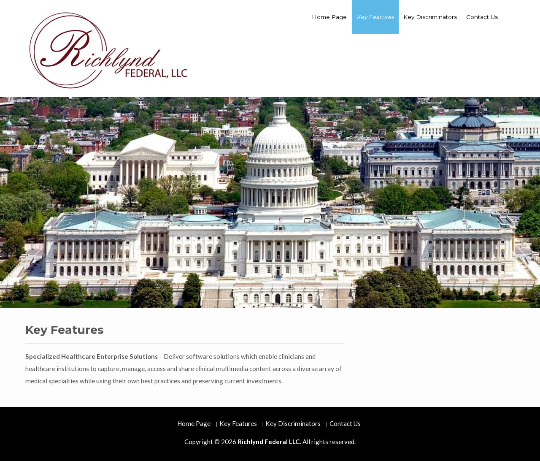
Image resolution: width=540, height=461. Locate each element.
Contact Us (482, 17)
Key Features (375, 17)
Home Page (329, 17)
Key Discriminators (430, 17)
